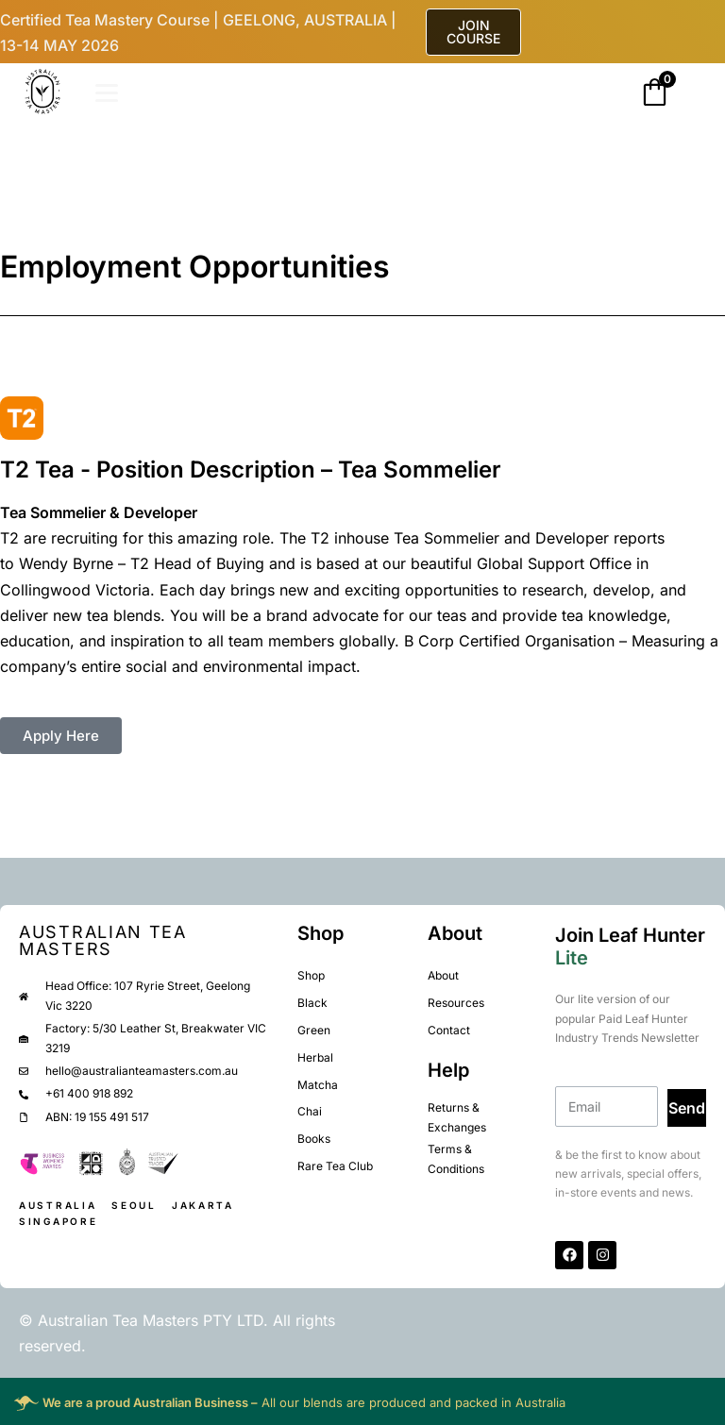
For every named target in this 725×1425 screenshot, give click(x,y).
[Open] (106, 93)
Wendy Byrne (66, 563)
